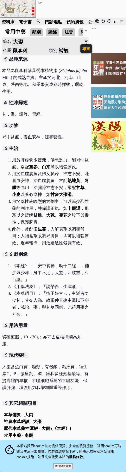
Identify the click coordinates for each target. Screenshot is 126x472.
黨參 (33, 166)
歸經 (52, 32)
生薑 (42, 229)
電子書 (25, 21)
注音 (69, 32)
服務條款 (76, 457)
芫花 (63, 215)
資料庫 (8, 21)
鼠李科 (20, 50)
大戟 (50, 215)
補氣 (63, 50)
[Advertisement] (108, 38)
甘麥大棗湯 (61, 194)
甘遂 (37, 215)
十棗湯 (73, 208)
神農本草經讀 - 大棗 (23, 421)
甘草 (80, 187)
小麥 (16, 194)
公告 (92, 21)
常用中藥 (15, 32)
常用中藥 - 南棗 (18, 435)
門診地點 (53, 21)
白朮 (46, 166)
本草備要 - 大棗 (18, 414)
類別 (36, 32)
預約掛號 (75, 21)
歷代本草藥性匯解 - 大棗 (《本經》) (37, 428)
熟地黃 (73, 180)
